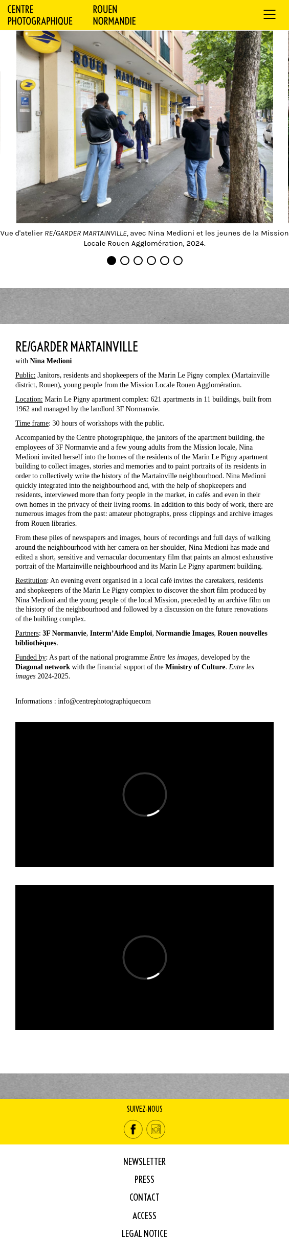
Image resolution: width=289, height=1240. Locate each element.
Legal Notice (144, 1233)
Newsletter (144, 1161)
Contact (144, 1196)
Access (144, 1215)
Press (144, 1179)
